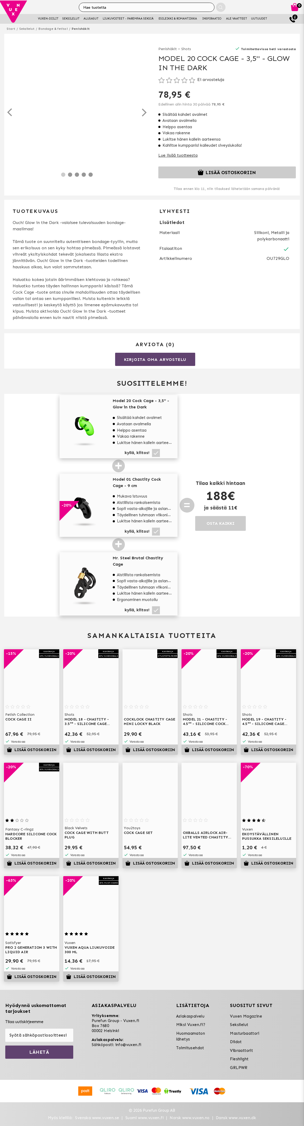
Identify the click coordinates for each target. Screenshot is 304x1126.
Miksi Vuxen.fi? (190, 1024)
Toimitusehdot (190, 1048)
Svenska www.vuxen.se (97, 1117)
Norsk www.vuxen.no (189, 1117)
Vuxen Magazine (246, 1016)
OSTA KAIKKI (220, 523)
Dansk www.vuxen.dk (236, 1117)
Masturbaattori (244, 1033)
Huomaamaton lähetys (190, 1036)
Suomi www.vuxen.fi (144, 1117)
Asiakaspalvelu (190, 1016)
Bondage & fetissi (52, 29)
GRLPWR (238, 1067)
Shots (186, 49)
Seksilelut (27, 29)
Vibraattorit (241, 1050)
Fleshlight (239, 1059)
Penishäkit (81, 29)
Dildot (236, 1041)
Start (11, 29)
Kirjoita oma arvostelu (155, 359)
